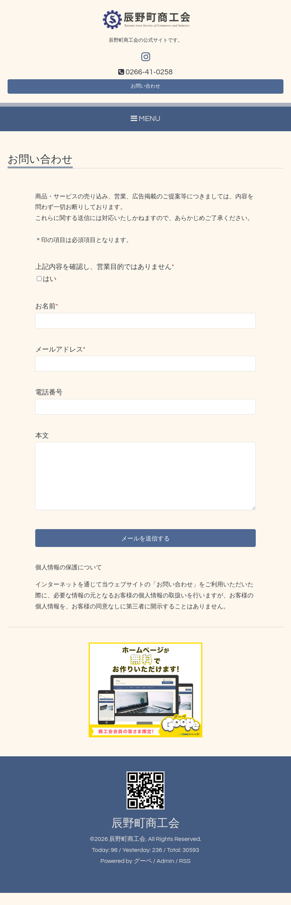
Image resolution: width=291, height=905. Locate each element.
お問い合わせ (145, 89)
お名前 (46, 310)
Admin (165, 873)
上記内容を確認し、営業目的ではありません (104, 271)
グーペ (143, 873)
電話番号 (49, 396)
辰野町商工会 (145, 835)
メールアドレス (60, 353)
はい (49, 283)
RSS (184, 873)
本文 (42, 439)
